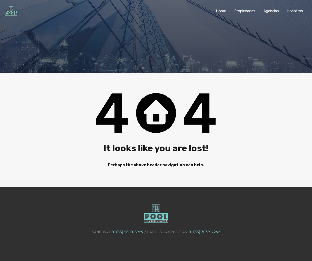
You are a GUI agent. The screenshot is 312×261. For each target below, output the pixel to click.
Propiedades (244, 11)
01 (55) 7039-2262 (204, 232)
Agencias (271, 11)
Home (221, 11)
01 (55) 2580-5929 (127, 232)
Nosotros (295, 11)
